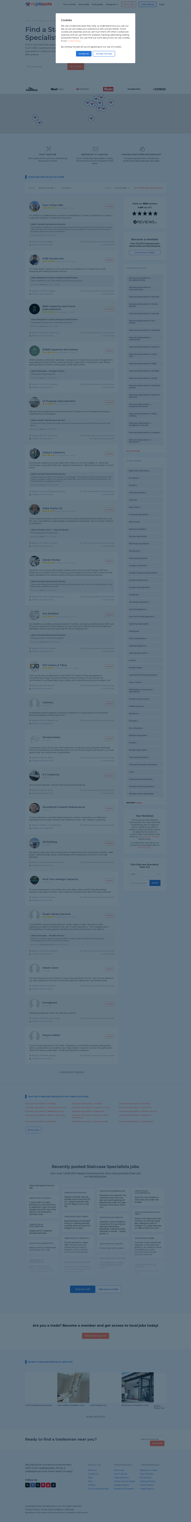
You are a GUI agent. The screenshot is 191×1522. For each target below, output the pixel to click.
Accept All (84, 54)
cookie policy (73, 41)
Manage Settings (104, 54)
